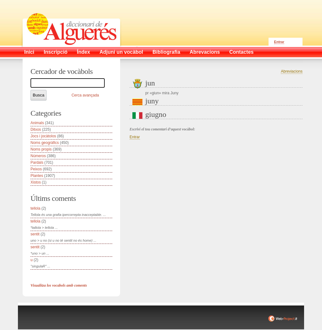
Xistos (36, 182)
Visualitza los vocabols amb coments (59, 285)
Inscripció (56, 52)
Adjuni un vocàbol (121, 52)
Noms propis (41, 149)
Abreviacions (292, 71)
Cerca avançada (85, 95)
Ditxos (36, 129)
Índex (83, 52)
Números (38, 156)
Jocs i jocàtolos (43, 136)
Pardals (37, 162)
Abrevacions (205, 52)
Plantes (37, 175)
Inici (29, 52)
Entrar (279, 42)
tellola (35, 208)
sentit (35, 234)
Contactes (241, 52)
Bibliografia (166, 52)
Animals (37, 123)
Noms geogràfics (45, 142)
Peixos (36, 169)
